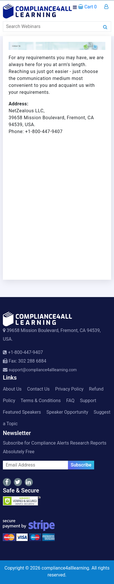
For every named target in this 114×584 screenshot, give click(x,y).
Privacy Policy (69, 389)
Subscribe (81, 465)
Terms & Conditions (40, 400)
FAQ (70, 400)
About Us (12, 389)
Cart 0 (87, 7)
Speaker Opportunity (67, 412)
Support (88, 400)
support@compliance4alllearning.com (43, 369)
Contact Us (38, 389)
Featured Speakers (22, 412)
